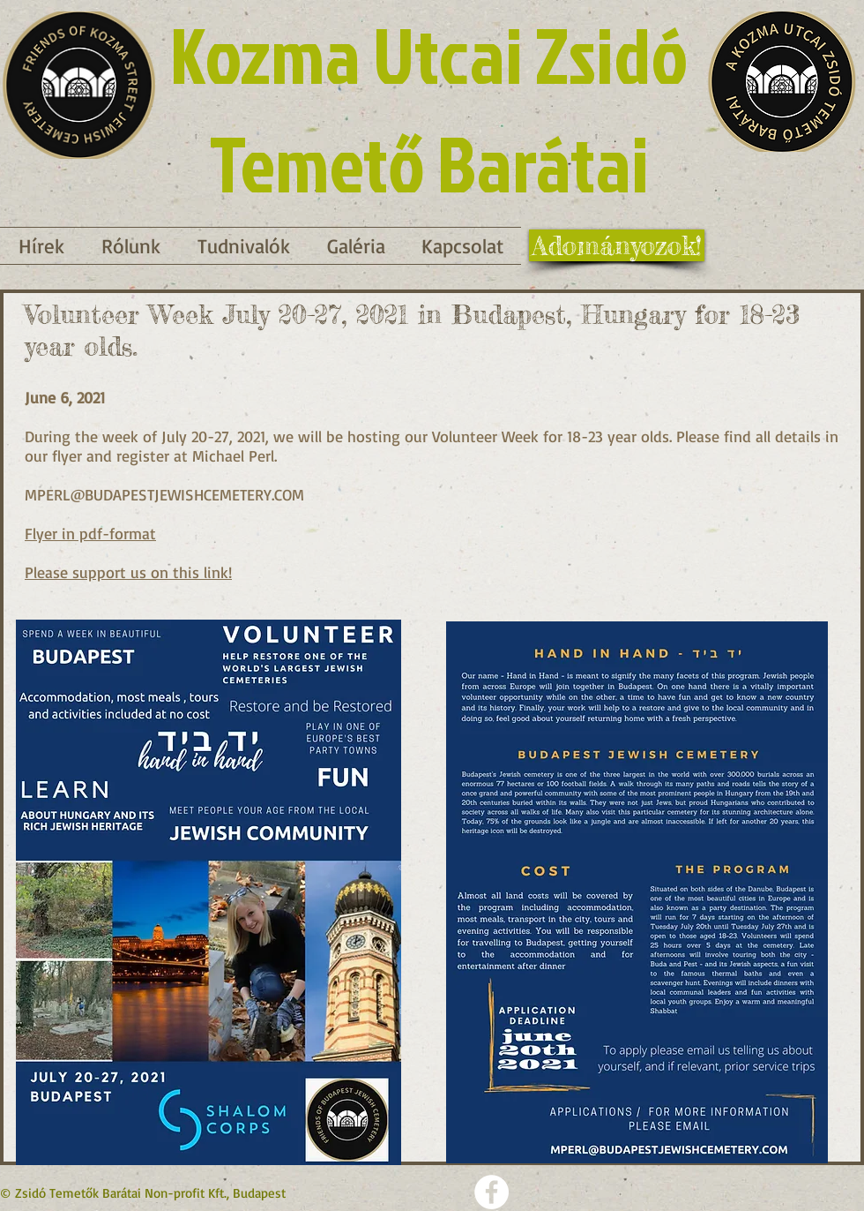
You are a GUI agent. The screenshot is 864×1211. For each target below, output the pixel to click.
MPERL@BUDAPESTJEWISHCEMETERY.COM (164, 494)
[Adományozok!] (616, 245)
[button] (244, 246)
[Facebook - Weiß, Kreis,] (491, 1192)
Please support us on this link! (128, 572)
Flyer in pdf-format (90, 533)
